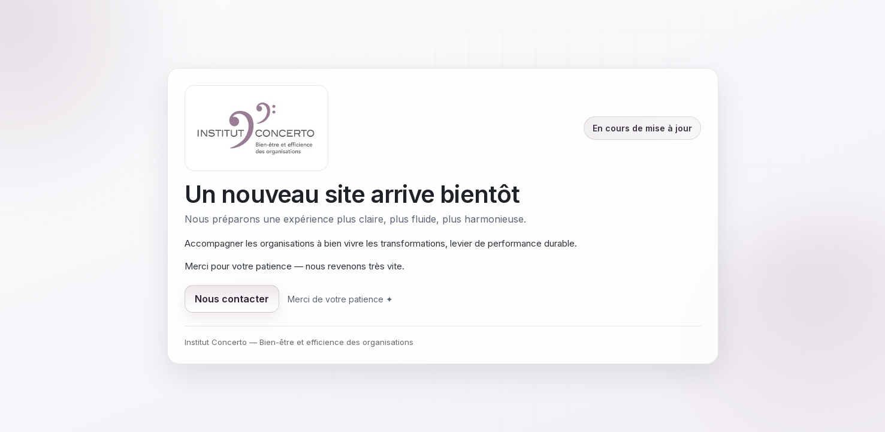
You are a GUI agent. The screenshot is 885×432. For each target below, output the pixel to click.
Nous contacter (232, 299)
